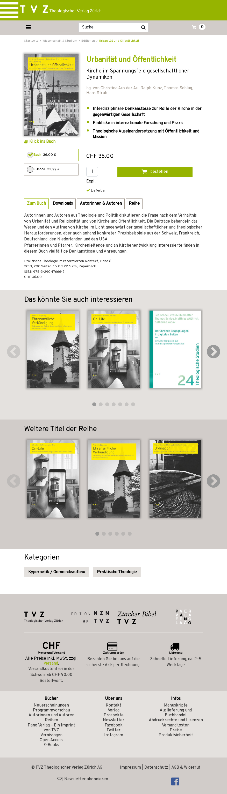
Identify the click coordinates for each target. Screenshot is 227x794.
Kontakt (113, 705)
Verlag (113, 710)
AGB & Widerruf (186, 767)
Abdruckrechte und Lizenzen (176, 720)
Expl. (91, 181)
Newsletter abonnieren (82, 779)
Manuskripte (176, 705)
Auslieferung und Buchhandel (176, 713)
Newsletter (113, 720)
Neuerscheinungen (51, 705)
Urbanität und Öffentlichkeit (119, 41)
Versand (51, 663)
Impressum (130, 767)
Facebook (114, 725)
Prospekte (114, 715)
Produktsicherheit (176, 735)
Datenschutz (156, 767)
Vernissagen (51, 735)
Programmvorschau (51, 710)
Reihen (51, 720)
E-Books (51, 745)
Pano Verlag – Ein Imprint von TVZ (51, 728)
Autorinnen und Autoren (51, 715)
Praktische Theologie (117, 572)
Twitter (113, 730)
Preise (176, 730)
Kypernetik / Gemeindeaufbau (56, 572)
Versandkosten (175, 725)
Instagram (113, 735)
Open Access (51, 740)
